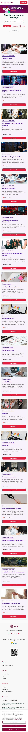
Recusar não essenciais (14, 725)
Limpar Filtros (14, 30)
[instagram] (16, 634)
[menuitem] (14, 665)
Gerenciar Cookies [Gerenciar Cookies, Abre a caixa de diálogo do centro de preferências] (14, 722)
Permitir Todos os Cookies (14, 729)
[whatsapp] (9, 634)
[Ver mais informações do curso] (14, 59)
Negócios (15, 26)
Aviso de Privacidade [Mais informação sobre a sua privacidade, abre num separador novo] (17, 719)
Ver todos (7, 26)
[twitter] (14, 634)
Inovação (24, 26)
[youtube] (19, 634)
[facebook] (12, 634)
